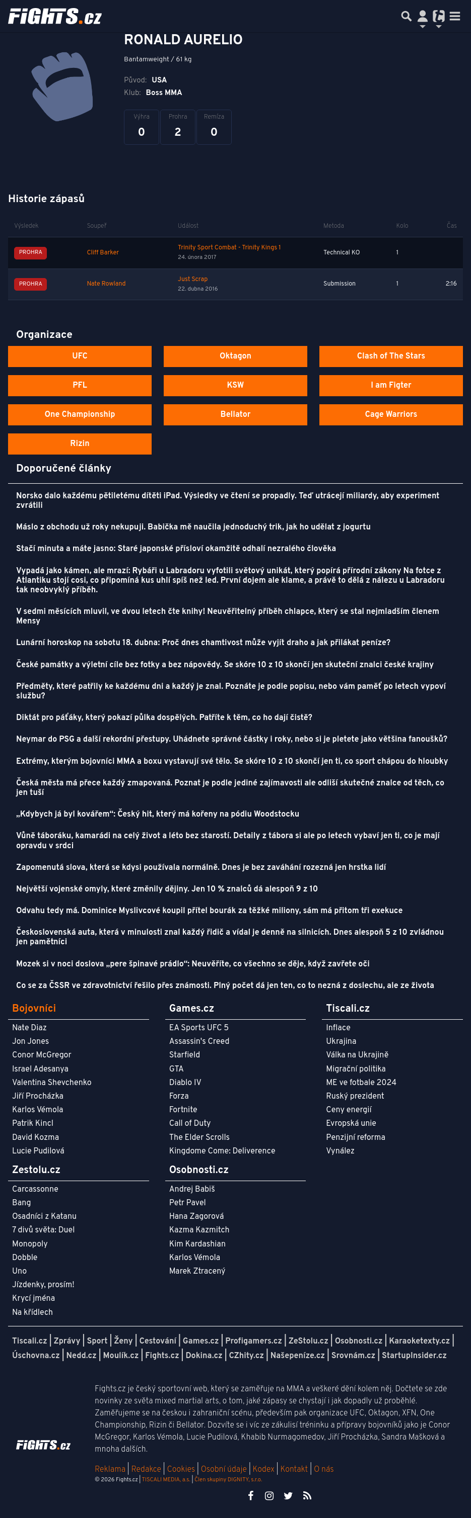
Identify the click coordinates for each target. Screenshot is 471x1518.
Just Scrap (193, 280)
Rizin (79, 444)
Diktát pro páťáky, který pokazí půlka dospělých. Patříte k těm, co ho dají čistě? (164, 718)
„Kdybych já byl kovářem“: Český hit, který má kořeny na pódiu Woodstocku (157, 815)
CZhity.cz (246, 1356)
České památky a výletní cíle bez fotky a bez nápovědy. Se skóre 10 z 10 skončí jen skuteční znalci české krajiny (225, 665)
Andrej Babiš (192, 1190)
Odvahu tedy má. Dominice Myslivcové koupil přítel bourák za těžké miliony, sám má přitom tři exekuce (209, 911)
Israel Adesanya (40, 1069)
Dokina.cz (203, 1356)
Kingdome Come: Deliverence (222, 1151)
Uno (19, 1272)
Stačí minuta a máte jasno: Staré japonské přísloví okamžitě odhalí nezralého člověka (176, 549)
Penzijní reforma (355, 1138)
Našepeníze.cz (298, 1356)
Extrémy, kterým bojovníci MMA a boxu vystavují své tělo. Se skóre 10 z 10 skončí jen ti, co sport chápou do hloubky (232, 762)
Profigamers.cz (253, 1341)
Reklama (110, 1470)
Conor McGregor (42, 1055)
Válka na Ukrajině (357, 1055)
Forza (179, 1097)
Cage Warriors (391, 415)
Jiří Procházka (37, 1097)
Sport (97, 1341)
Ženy (123, 1341)
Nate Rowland (106, 284)
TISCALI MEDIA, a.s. (166, 1479)
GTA (176, 1069)
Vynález (340, 1151)
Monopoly (30, 1244)
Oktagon (235, 356)
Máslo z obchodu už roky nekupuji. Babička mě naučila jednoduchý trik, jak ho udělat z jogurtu (193, 527)
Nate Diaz (29, 1028)
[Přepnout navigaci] (423, 16)
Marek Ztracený (197, 1272)
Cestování (157, 1341)
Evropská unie (351, 1124)
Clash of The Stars (391, 356)
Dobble (24, 1258)
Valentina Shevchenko (52, 1083)
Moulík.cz (121, 1356)
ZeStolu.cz (308, 1341)
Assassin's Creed (199, 1042)
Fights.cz (162, 1356)
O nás (324, 1470)
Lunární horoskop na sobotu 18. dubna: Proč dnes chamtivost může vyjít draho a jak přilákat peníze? (203, 643)
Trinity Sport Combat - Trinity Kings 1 (229, 248)
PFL (80, 386)
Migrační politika (355, 1069)
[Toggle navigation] (455, 16)
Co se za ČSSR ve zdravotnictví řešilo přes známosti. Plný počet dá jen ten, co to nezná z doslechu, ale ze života (225, 986)
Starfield (184, 1055)
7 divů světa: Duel (43, 1230)
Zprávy (67, 1341)
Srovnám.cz (353, 1356)
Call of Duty (190, 1124)
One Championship (79, 415)
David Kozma (35, 1138)
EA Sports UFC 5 (199, 1028)
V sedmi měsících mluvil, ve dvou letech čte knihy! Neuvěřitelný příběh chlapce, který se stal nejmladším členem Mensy (227, 617)
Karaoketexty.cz (419, 1341)
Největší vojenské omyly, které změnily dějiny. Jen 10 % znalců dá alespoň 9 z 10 (167, 889)
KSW (235, 386)
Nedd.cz (81, 1356)
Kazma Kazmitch (199, 1230)
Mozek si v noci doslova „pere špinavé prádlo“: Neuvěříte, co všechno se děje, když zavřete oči (193, 964)
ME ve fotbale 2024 (361, 1083)
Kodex (265, 1470)
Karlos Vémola (37, 1110)
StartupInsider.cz (414, 1356)
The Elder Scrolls (199, 1138)
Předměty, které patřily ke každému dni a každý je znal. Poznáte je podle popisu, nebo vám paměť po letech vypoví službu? (231, 691)
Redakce (146, 1470)
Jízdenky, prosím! (43, 1285)
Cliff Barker (103, 253)
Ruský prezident (355, 1097)
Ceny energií (348, 1110)
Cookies (181, 1470)
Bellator (236, 415)
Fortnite (183, 1110)
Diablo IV (185, 1083)
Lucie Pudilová (38, 1151)
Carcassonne (35, 1190)
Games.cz (201, 1341)
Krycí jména (33, 1299)
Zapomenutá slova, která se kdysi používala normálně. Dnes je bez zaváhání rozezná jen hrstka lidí (201, 868)
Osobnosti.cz (359, 1341)
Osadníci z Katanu (44, 1217)
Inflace (338, 1028)
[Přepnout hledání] (406, 16)
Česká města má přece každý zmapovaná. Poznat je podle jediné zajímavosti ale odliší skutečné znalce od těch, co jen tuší (230, 788)
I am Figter (391, 386)
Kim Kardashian (197, 1244)
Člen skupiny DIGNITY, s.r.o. (228, 1479)
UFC (79, 356)
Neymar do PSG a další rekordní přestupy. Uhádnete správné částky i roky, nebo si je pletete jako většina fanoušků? (231, 740)
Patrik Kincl (32, 1124)
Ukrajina (341, 1042)
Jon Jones (30, 1042)
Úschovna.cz (36, 1356)
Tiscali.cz (29, 1341)
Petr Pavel (187, 1203)
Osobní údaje (224, 1470)
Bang (21, 1203)
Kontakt (295, 1470)
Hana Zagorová (196, 1217)
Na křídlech (32, 1313)
